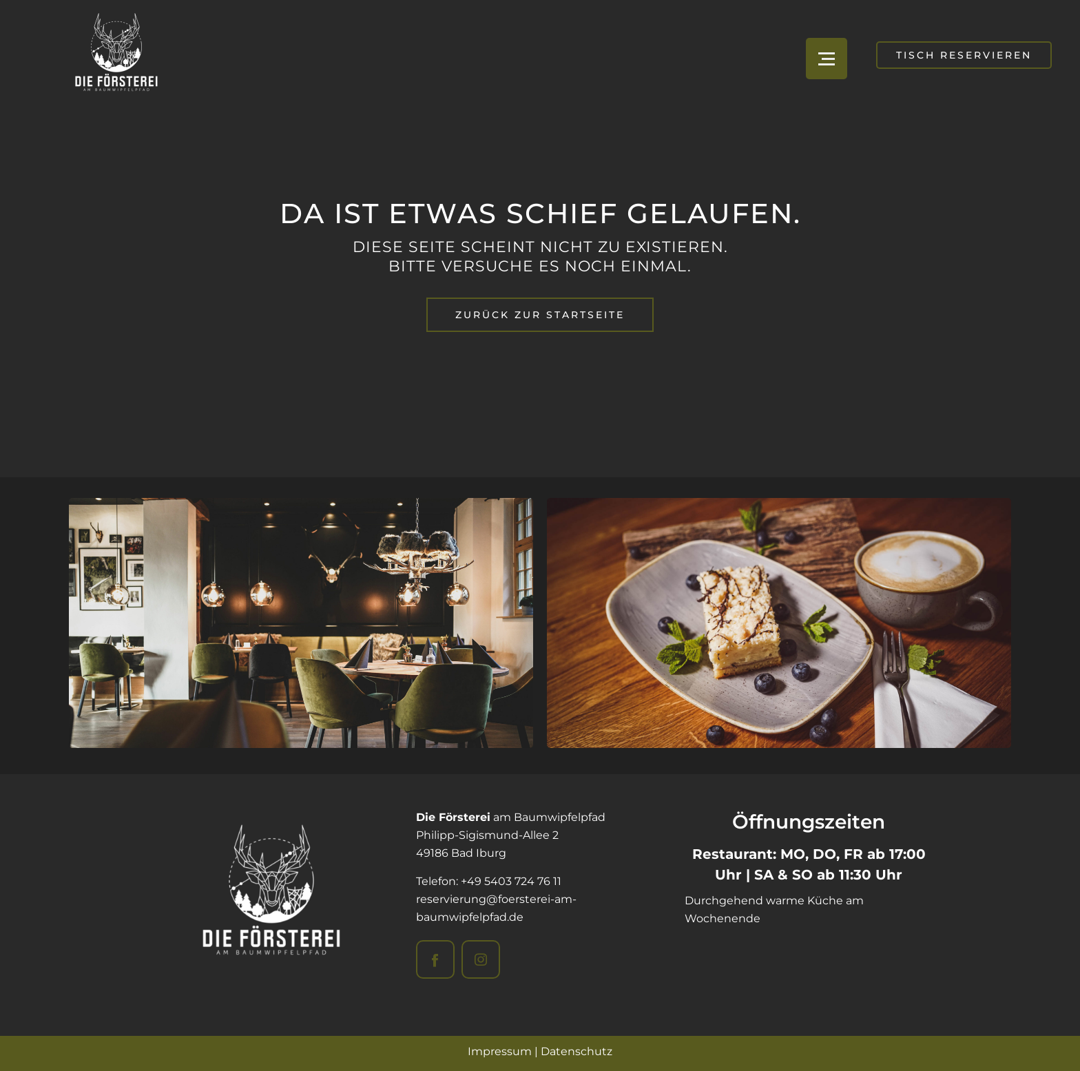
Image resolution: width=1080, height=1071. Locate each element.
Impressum (500, 1051)
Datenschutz (576, 1051)
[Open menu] (826, 58)
